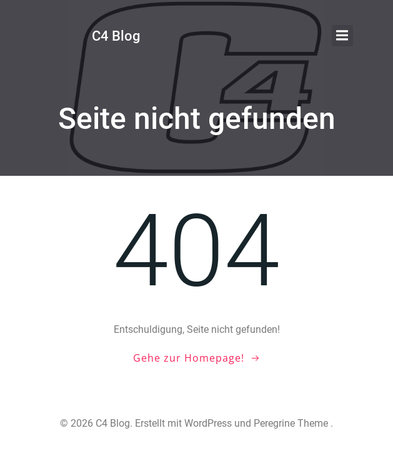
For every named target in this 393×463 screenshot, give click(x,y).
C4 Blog (116, 36)
